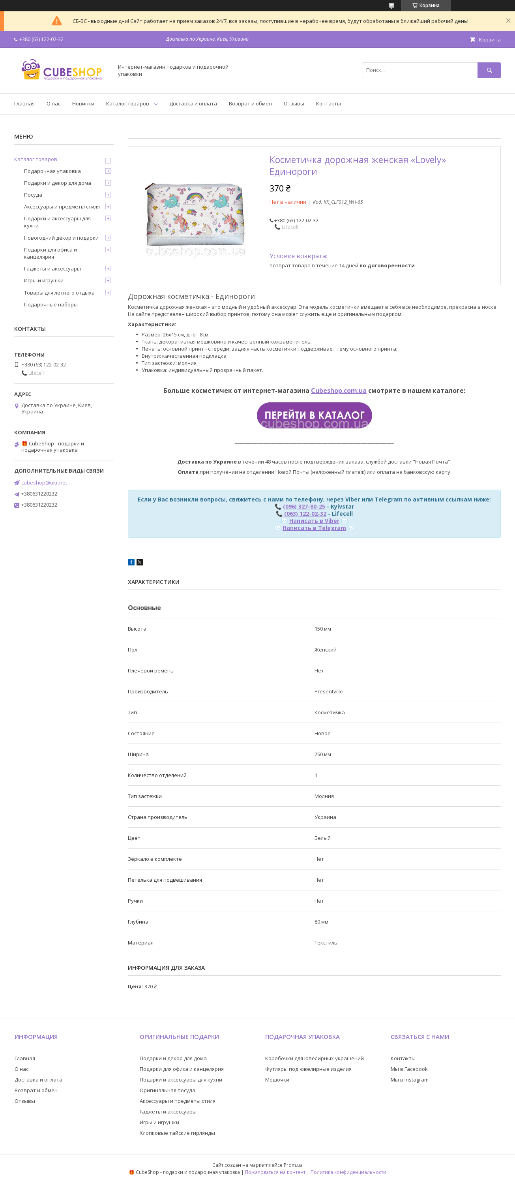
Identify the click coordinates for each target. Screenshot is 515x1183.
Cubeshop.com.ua (339, 390)
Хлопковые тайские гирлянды (177, 1132)
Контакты (328, 103)
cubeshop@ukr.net (44, 482)
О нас (53, 103)
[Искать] (489, 70)
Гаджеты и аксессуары (52, 268)
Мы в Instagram (410, 1079)
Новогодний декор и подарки (61, 237)
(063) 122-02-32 (305, 513)
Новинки (83, 103)
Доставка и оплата (193, 103)
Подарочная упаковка (52, 171)
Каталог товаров (127, 103)
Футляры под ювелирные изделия (308, 1068)
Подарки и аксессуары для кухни (57, 222)
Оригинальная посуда (167, 1090)
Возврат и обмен (250, 103)
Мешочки (277, 1079)
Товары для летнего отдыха (59, 292)
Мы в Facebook (409, 1068)
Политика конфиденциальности (348, 1172)
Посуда (33, 194)
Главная (24, 103)
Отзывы (294, 103)
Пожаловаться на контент (275, 1172)
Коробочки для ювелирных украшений (314, 1058)
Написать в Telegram (314, 527)
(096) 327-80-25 (304, 506)
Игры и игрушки (44, 280)
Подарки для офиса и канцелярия (50, 253)
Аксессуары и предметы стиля (62, 206)
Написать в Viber (314, 520)
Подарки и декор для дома (57, 182)
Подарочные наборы (51, 304)
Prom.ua (293, 1165)
